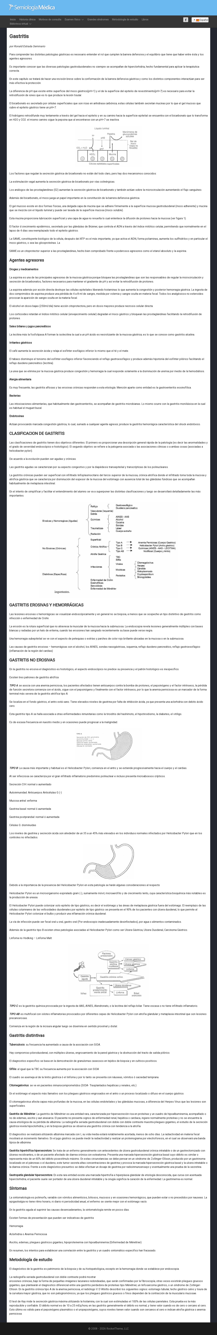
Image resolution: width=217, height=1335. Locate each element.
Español (201, 20)
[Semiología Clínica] (31, 7)
